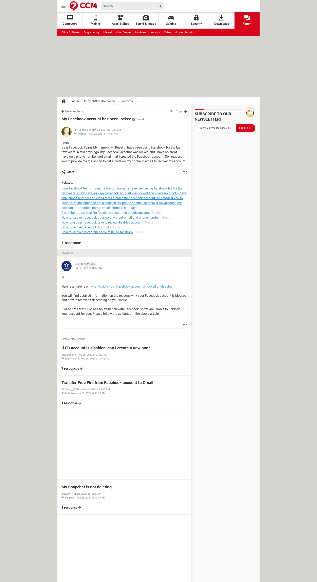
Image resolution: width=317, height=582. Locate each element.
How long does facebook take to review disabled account (102, 222)
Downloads (221, 20)
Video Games (123, 32)
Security (196, 20)
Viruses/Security (184, 32)
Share (70, 171)
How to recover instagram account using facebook (97, 232)
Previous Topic (74, 111)
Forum (247, 20)
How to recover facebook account (85, 227)
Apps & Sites (120, 20)
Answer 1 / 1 (70, 253)
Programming (91, 32)
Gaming (171, 20)
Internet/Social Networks (99, 101)
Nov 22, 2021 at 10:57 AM (103, 133)
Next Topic (176, 111)
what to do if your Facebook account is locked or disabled (131, 286)
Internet (107, 32)
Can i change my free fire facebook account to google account (105, 213)
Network (155, 32)
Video (167, 32)
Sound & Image (146, 20)
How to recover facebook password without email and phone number (110, 217)
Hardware (140, 32)
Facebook (127, 101)
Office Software (70, 32)
